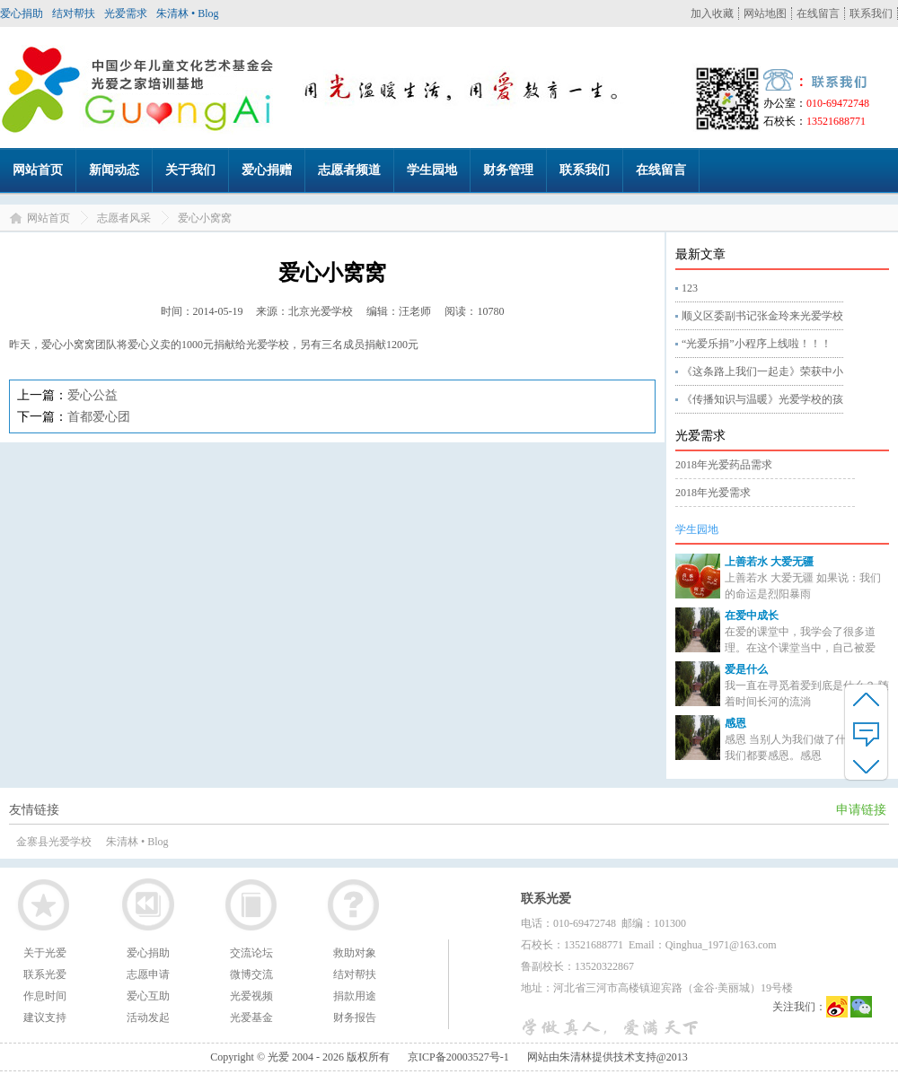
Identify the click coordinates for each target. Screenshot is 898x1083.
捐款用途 (354, 996)
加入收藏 (712, 13)
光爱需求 (125, 13)
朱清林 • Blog (187, 13)
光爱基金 (251, 1017)
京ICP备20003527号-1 (458, 1057)
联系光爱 (44, 974)
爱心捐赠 (267, 170)
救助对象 (354, 953)
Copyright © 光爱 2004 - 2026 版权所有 (300, 1057)
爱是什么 (746, 669)
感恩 (735, 723)
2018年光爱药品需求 (723, 465)
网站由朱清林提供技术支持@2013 (607, 1057)
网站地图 (765, 13)
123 (690, 288)
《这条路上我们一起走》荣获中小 (762, 371)
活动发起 (148, 1017)
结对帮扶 (73, 13)
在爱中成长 (752, 615)
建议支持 (44, 1017)
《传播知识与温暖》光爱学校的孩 (762, 399)
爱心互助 (148, 996)
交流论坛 (251, 953)
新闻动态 (114, 170)
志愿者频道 (349, 170)
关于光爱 (44, 953)
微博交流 (251, 974)
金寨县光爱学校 (54, 841)
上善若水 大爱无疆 (769, 561)
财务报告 (354, 1017)
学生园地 (432, 170)
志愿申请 (148, 974)
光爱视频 (251, 996)
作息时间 (44, 996)
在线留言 (818, 13)
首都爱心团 (98, 417)
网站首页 (38, 170)
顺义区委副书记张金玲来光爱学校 (762, 316)
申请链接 (861, 810)
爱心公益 (92, 395)
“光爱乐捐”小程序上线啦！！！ (757, 343)
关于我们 (190, 170)
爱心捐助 (21, 13)
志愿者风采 (124, 218)
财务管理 (508, 170)
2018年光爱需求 (713, 492)
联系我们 (871, 13)
